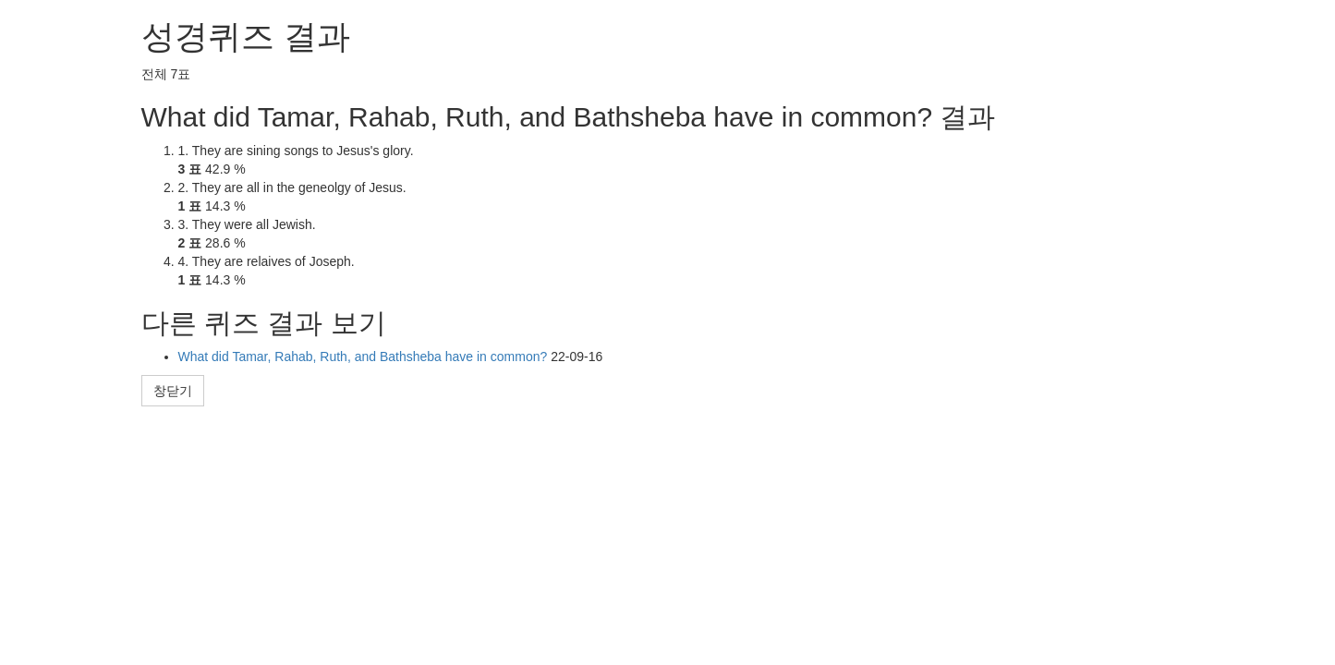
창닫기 (172, 390)
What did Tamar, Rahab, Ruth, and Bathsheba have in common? (365, 356)
